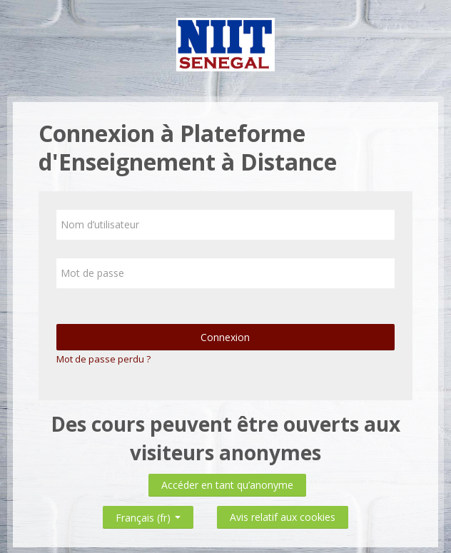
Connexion (225, 337)
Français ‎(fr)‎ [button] (148, 515)
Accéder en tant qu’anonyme (227, 485)
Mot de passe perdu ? (103, 358)
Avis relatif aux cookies (282, 517)
